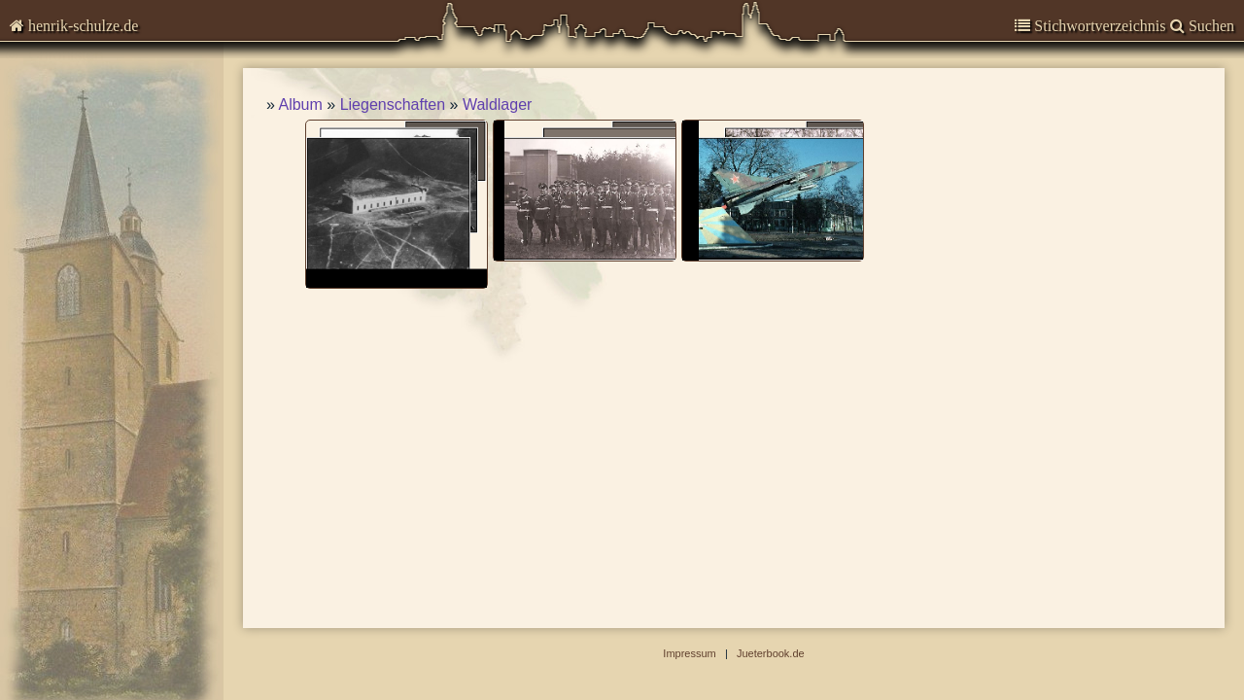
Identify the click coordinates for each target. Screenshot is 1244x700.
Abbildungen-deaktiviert (109, 324)
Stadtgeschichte (83, 230)
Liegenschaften (393, 104)
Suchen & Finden (84, 296)
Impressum (62, 268)
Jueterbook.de (771, 653)
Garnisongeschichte (96, 154)
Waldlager (497, 104)
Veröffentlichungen (92, 192)
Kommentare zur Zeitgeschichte (134, 116)
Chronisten (65, 77)
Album (300, 104)
